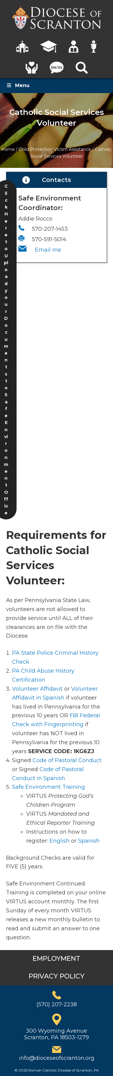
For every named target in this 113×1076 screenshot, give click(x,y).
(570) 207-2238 (56, 1004)
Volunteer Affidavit (37, 689)
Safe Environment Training (48, 787)
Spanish (89, 841)
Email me (48, 250)
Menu (18, 85)
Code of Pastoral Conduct (67, 760)
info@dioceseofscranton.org (56, 1058)
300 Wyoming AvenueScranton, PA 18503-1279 (56, 1034)
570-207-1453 (50, 229)
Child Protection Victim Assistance (55, 149)
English (59, 841)
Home (8, 149)
